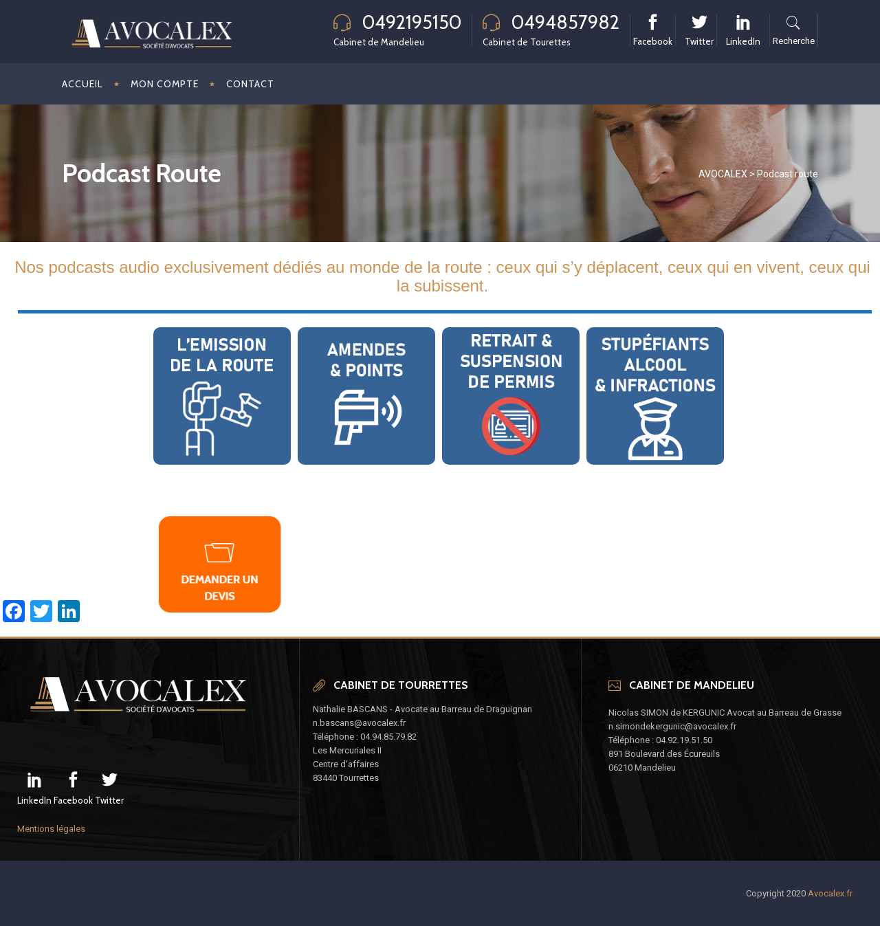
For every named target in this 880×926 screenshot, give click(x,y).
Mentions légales (51, 829)
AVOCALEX (722, 174)
